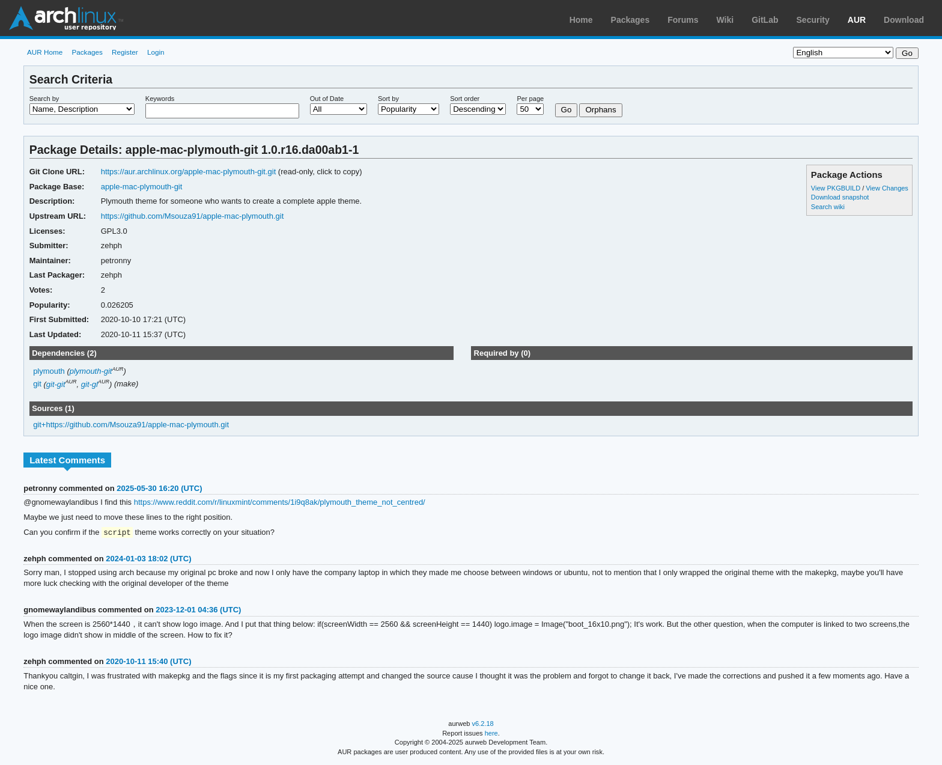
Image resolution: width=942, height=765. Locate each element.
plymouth (49, 371)
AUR (857, 20)
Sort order (464, 98)
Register (125, 52)
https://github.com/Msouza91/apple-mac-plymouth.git (192, 216)
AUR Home (44, 52)
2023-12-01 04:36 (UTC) (198, 610)
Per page (530, 98)
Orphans (600, 109)
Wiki (725, 20)
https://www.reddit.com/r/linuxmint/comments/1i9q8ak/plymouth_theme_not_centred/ (279, 502)
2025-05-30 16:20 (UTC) (159, 488)
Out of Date (327, 98)
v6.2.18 (483, 724)
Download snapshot (840, 197)
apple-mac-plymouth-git (142, 186)
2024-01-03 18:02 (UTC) (148, 559)
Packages (630, 20)
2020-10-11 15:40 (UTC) (148, 661)
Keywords (159, 98)
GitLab (765, 20)
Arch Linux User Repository (66, 18)
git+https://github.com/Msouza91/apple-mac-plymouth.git (131, 424)
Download (904, 20)
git (37, 384)
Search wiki (828, 206)
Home (581, 20)
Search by (44, 98)
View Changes (887, 188)
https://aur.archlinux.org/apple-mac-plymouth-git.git (188, 171)
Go (566, 109)
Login (156, 52)
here (491, 733)
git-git (55, 384)
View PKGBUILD (836, 188)
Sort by (388, 98)
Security (813, 20)
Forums (682, 20)
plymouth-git (91, 371)
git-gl (89, 384)
